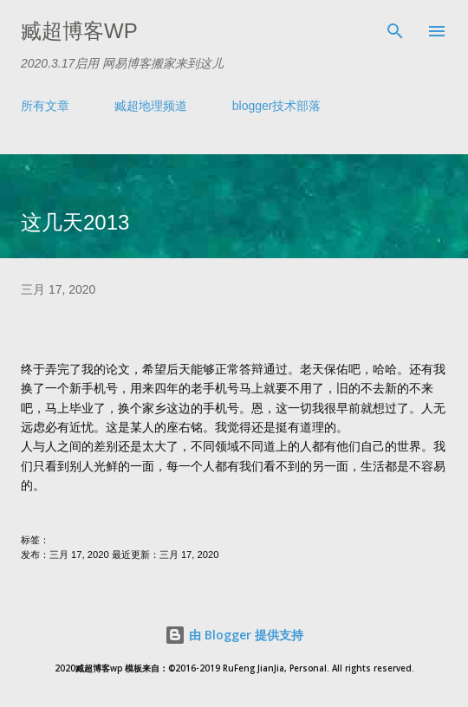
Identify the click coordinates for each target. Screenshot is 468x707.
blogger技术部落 (277, 106)
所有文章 (45, 106)
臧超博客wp (79, 30)
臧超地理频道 (150, 106)
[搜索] (395, 31)
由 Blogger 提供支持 (234, 634)
